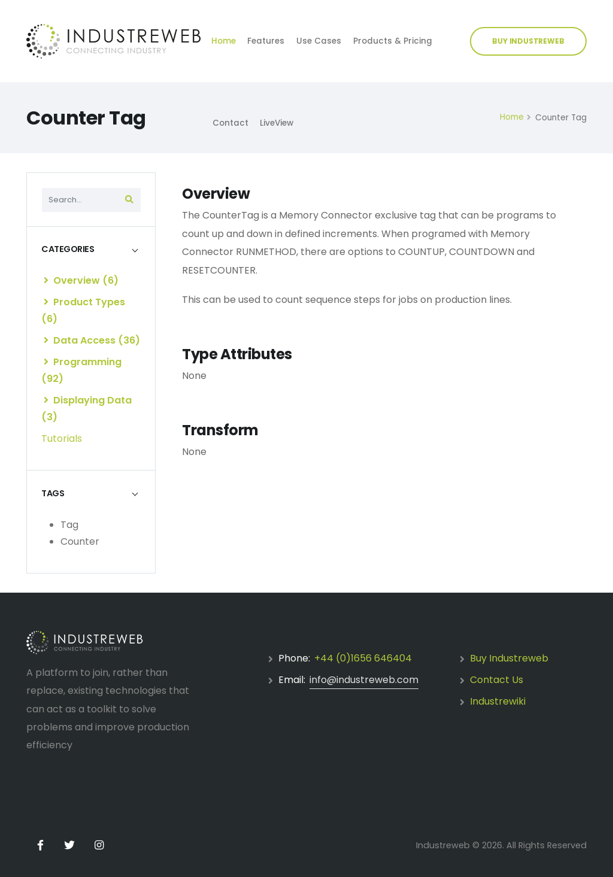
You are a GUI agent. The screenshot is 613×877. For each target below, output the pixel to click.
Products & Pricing (392, 41)
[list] (46, 280)
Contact (230, 123)
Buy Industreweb (509, 658)
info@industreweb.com (363, 680)
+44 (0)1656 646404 (363, 658)
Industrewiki (498, 701)
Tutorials (61, 438)
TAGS (52, 493)
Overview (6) (81, 280)
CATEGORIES (67, 249)
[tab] (91, 249)
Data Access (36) (92, 340)
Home (223, 41)
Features (265, 41)
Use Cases (318, 41)
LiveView (276, 123)
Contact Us (496, 680)
